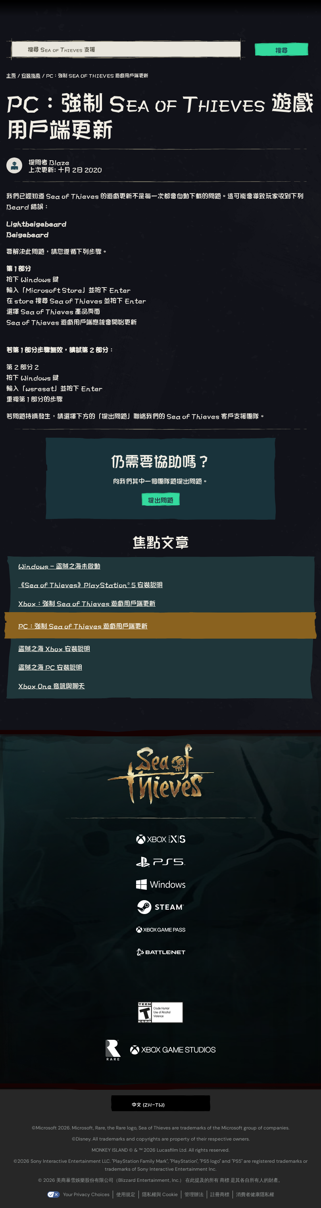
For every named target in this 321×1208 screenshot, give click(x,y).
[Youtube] (159, 979)
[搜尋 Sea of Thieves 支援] (126, 49)
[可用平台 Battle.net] (160, 953)
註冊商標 (219, 1194)
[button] (160, 1103)
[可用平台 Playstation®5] (160, 862)
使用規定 (125, 1194)
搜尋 (281, 50)
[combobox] (125, 49)
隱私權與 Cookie (160, 1194)
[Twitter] (118, 978)
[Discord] (182, 979)
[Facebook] (103, 978)
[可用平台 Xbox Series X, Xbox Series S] (160, 840)
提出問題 (160, 499)
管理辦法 (194, 1194)
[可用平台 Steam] (160, 907)
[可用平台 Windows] (160, 885)
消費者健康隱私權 (255, 1194)
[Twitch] (136, 979)
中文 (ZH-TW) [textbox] (148, 1104)
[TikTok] (200, 979)
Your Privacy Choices (86, 1194)
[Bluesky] (216, 979)
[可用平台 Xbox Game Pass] (160, 930)
